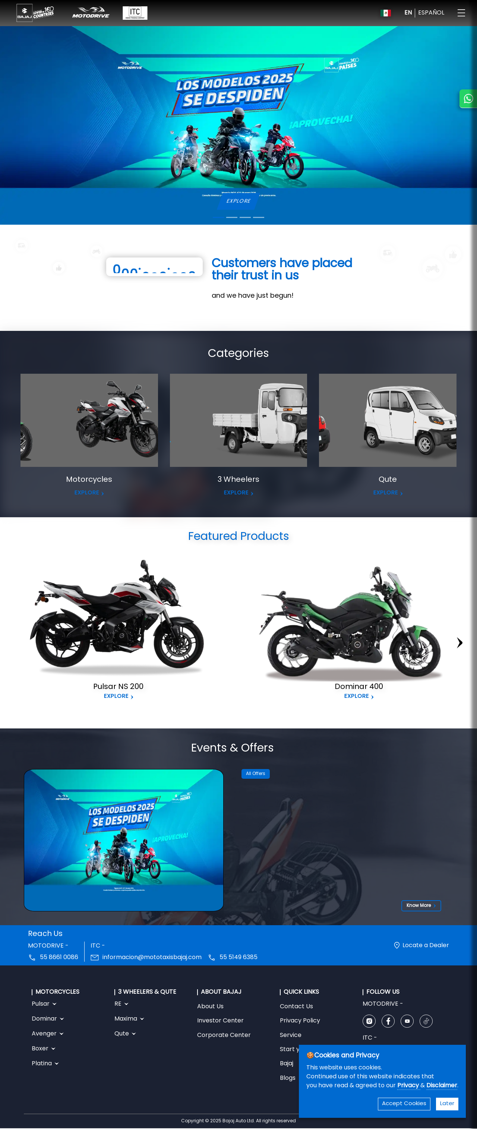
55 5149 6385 (238, 958)
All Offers (255, 774)
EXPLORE (238, 201)
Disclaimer (441, 1086)
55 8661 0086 (59, 958)
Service (290, 1035)
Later (447, 1104)
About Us (210, 1007)
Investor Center (220, 1021)
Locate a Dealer (425, 946)
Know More (421, 906)
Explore (116, 696)
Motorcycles (89, 480)
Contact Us (296, 1007)
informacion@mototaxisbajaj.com (152, 958)
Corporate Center (224, 1035)
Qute (388, 480)
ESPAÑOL (431, 13)
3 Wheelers (238, 480)
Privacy (408, 1086)
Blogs (288, 1078)
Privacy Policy (300, 1021)
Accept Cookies (404, 1104)
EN (408, 13)
